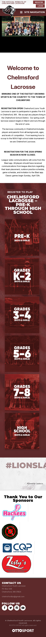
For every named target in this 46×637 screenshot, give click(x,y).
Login (40, 6)
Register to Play (20, 192)
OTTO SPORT (16, 625)
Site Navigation (32, 12)
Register (39, 2)
